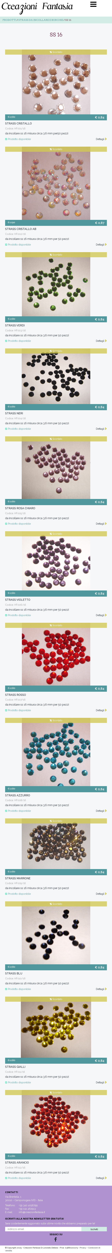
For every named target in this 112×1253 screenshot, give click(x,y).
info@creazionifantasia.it (32, 1212)
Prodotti (9, 20)
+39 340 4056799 (28, 1205)
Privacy (83, 1248)
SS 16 (68, 20)
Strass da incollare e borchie (40, 20)
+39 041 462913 (27, 1208)
